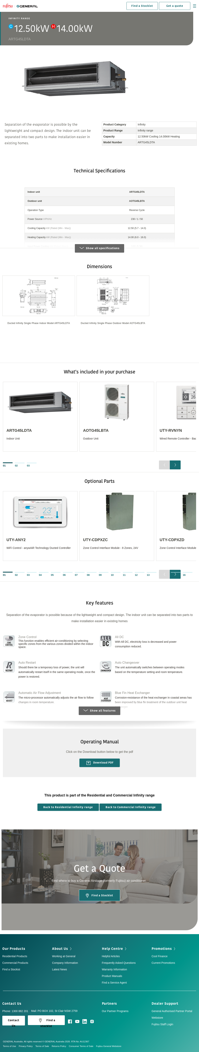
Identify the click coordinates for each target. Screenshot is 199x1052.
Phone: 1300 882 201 (15, 1011)
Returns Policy (60, 1046)
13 (148, 575)
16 (184, 575)
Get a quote (174, 6)
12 (136, 575)
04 (40, 575)
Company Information (65, 962)
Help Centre (114, 948)
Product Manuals (112, 976)
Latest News (59, 969)
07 (76, 575)
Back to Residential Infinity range (68, 807)
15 (172, 575)
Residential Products (14, 956)
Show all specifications (99, 248)
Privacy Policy (27, 1046)
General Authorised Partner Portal (172, 1011)
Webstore (157, 1017)
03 (28, 465)
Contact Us (13, 1003)
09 (100, 575)
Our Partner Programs (115, 1011)
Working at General (63, 956)
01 (4, 465)
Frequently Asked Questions (119, 962)
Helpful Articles (111, 956)
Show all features (99, 711)
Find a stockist (46, 1021)
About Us (62, 948)
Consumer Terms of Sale (82, 1046)
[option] (38, 307)
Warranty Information (114, 969)
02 (16, 465)
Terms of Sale (43, 1046)
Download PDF (100, 763)
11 (124, 575)
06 (64, 575)
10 (112, 575)
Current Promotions (163, 962)
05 (52, 575)
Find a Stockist (142, 6)
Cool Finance (160, 956)
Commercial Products (15, 962)
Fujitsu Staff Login (162, 1024)
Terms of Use (11, 1046)
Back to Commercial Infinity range (131, 807)
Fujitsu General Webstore (108, 1046)
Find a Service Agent (114, 982)
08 (88, 575)
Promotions (164, 948)
